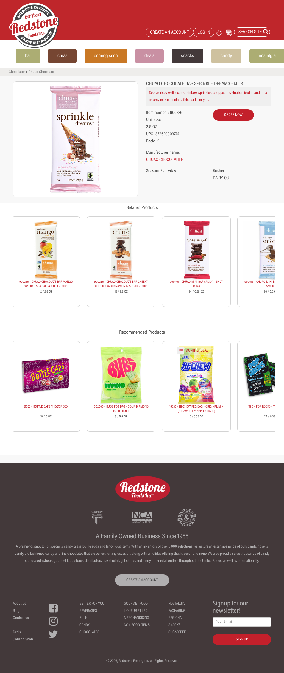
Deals (17, 632)
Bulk (83, 618)
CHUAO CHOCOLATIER (164, 160)
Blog (16, 611)
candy (226, 56)
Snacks (174, 625)
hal (28, 56)
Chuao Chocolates (42, 72)
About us (19, 604)
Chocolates (17, 72)
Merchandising (136, 618)
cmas (62, 56)
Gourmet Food (136, 604)
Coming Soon (23, 639)
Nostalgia (176, 604)
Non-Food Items (137, 625)
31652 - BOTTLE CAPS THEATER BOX (46, 406)
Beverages (88, 611)
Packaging (176, 611)
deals (149, 56)
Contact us (21, 618)
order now (233, 115)
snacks (187, 56)
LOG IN (203, 32)
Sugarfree (177, 632)
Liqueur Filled (135, 611)
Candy (84, 625)
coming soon (106, 56)
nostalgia (267, 56)
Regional (175, 618)
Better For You (91, 604)
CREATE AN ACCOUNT (169, 32)
